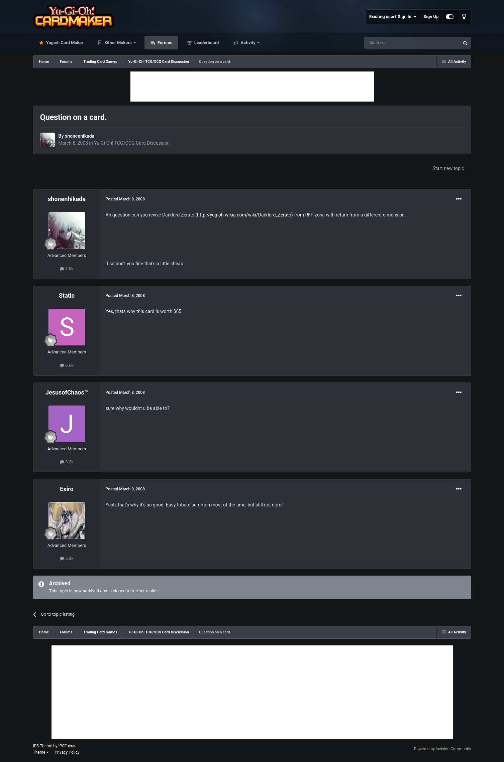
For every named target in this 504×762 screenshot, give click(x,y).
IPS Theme (43, 746)
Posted (125, 199)
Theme (41, 752)
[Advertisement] (252, 86)
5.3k (67, 558)
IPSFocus (67, 746)
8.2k (67, 461)
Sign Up (430, 16)
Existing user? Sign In (392, 17)
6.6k (67, 365)
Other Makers (118, 42)
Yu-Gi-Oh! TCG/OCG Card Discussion (132, 143)
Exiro (67, 488)
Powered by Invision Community (442, 749)
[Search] (396, 43)
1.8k (67, 268)
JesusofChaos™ (66, 392)
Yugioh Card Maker (64, 42)
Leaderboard (206, 42)
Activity (248, 42)
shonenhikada (79, 136)
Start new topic (448, 168)
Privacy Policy (67, 752)
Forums (165, 42)
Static (67, 295)
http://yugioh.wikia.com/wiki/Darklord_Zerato (244, 214)
